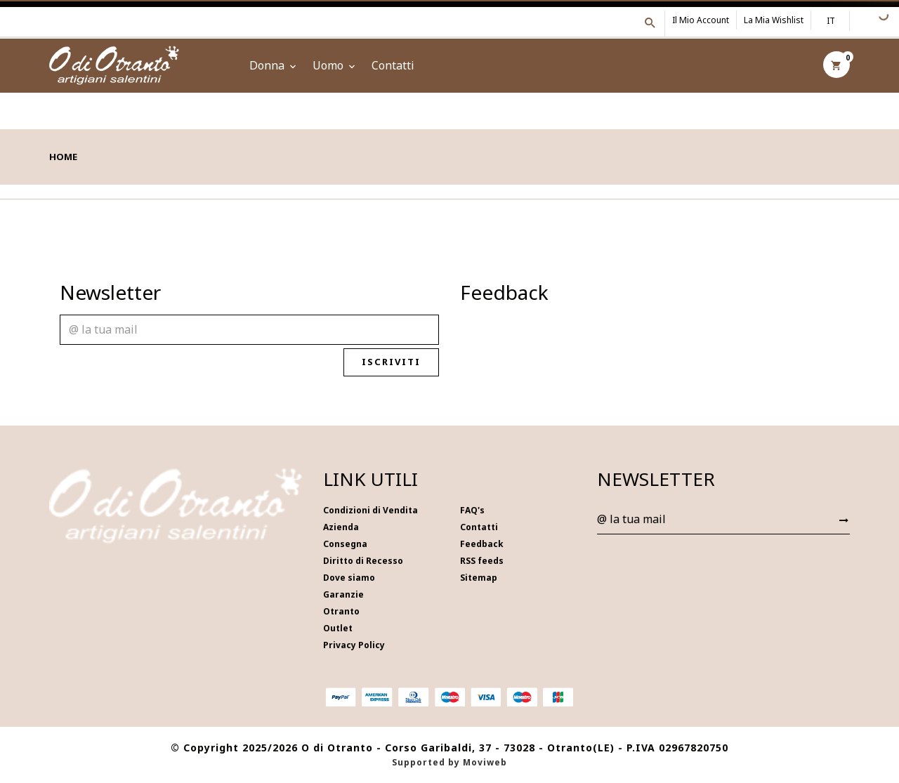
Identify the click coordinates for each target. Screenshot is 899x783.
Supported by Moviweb (449, 762)
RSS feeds (482, 561)
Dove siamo (349, 578)
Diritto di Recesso (363, 561)
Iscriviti (398, 362)
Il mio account (700, 20)
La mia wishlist (773, 20)
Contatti (393, 65)
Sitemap (478, 578)
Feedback (482, 544)
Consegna (345, 544)
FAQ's (472, 510)
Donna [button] (273, 65)
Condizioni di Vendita (370, 510)
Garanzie (343, 594)
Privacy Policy (354, 645)
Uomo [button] (335, 65)
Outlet (338, 628)
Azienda (341, 527)
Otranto (341, 611)
